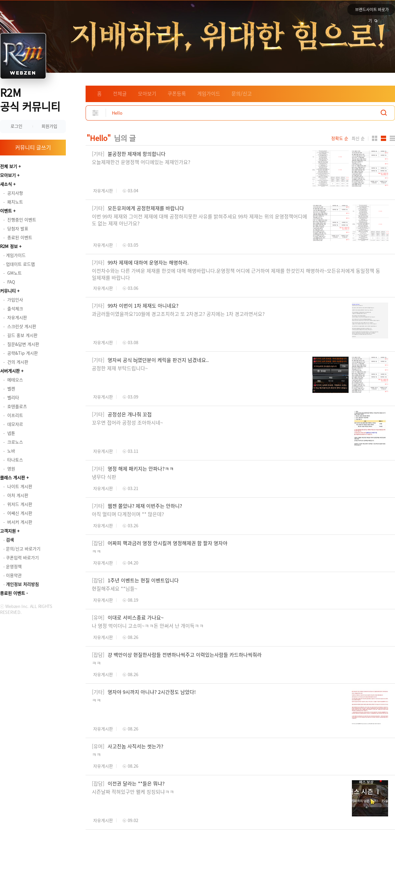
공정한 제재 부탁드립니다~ (120, 368)
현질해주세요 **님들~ (114, 588)
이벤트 (6, 210)
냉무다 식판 (104, 477)
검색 (383, 113)
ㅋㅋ (96, 551)
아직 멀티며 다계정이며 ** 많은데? (128, 514)
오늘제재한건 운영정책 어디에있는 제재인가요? (141, 162)
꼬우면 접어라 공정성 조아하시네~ (127, 422)
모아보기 (8, 175)
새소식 (6, 184)
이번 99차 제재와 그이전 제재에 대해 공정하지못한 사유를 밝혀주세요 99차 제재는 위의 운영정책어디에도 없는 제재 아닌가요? (199, 220)
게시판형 (392, 138)
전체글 (120, 93)
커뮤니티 (8, 291)
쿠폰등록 (177, 93)
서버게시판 (10, 371)
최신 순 (358, 138)
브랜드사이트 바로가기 (372, 11)
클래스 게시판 (12, 477)
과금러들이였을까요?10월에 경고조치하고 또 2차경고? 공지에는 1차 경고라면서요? (178, 313)
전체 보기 (8, 166)
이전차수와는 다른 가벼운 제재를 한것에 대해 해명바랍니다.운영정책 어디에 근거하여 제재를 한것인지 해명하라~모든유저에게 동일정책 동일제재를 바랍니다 (236, 274)
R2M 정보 (9, 246)
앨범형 (383, 138)
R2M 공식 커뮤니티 (30, 99)
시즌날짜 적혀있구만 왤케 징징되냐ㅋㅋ (133, 791)
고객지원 (8, 531)
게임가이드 (208, 93)
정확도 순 (339, 138)
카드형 (374, 138)
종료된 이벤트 (12, 593)
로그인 (16, 126)
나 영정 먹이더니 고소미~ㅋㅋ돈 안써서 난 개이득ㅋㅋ (148, 625)
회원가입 (49, 126)
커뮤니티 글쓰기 (33, 147)
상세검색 (95, 113)
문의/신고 (241, 93)
